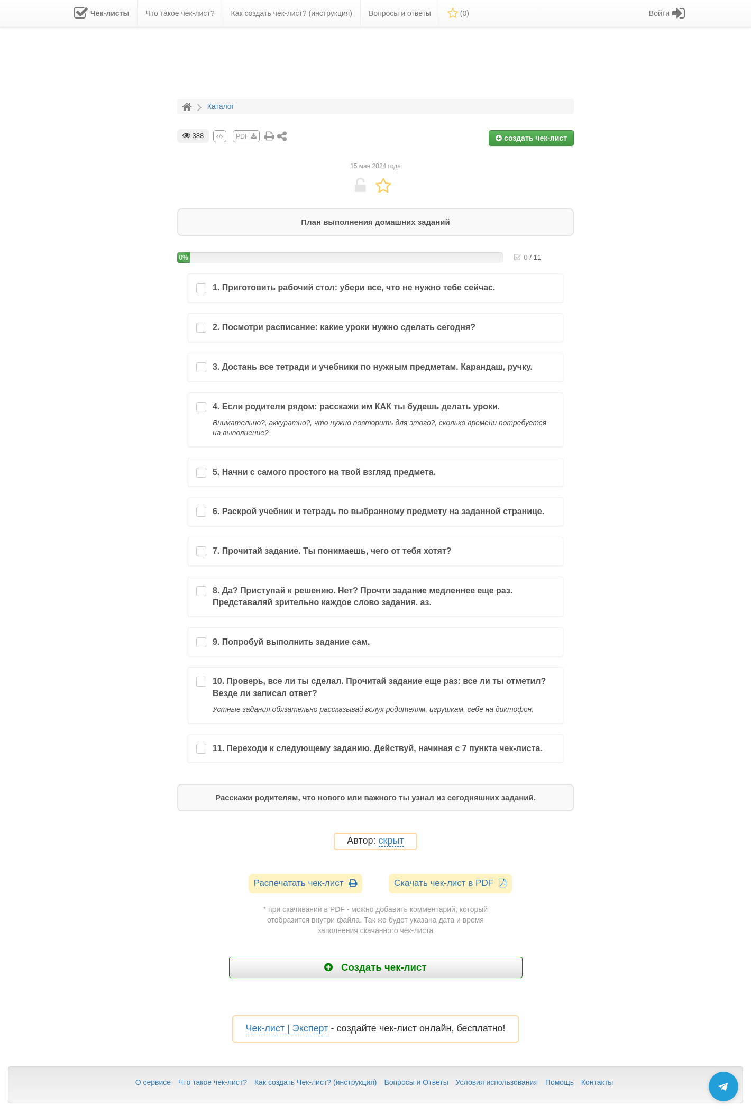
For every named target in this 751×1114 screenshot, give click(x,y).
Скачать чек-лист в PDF (450, 883)
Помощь (559, 1082)
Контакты (597, 1082)
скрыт (391, 841)
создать (531, 138)
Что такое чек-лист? (212, 1082)
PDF (246, 136)
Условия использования (497, 1082)
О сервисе (153, 1082)
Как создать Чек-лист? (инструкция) (315, 1082)
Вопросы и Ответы (416, 1082)
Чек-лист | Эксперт (286, 1028)
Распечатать (305, 883)
